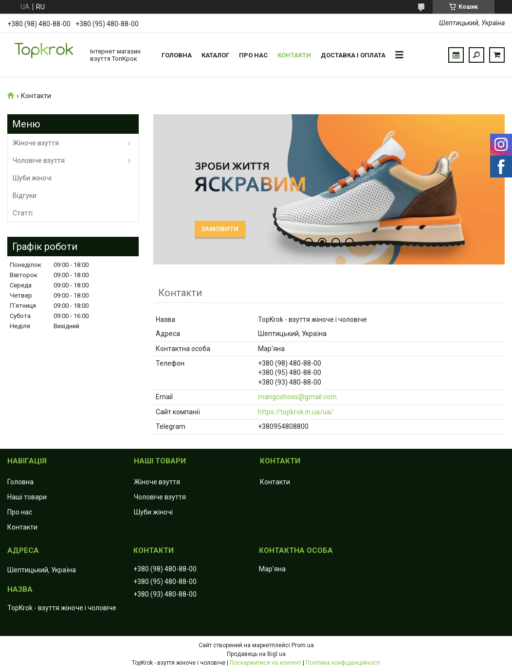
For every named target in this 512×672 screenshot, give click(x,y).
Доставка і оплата (353, 55)
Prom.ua (303, 645)
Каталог (215, 55)
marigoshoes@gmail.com (297, 397)
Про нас (253, 55)
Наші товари (27, 497)
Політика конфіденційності (343, 662)
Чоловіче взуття (39, 160)
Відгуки (25, 195)
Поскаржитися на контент (265, 662)
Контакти (294, 55)
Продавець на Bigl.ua (256, 654)
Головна (177, 55)
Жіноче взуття (36, 143)
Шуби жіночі (32, 178)
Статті (23, 213)
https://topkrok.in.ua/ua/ (295, 412)
